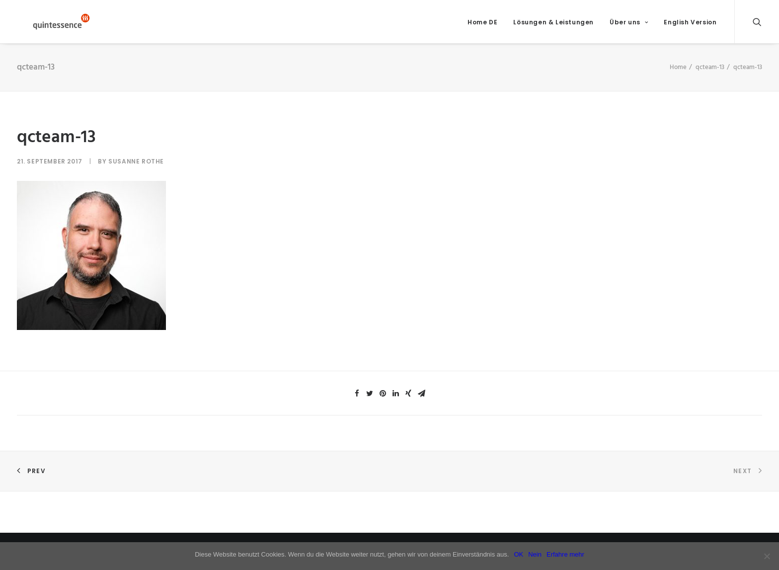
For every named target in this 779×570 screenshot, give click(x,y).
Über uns (629, 25)
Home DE (482, 25)
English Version (690, 25)
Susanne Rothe (136, 167)
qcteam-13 (710, 73)
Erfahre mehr (565, 554)
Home (678, 73)
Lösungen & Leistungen (553, 25)
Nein (535, 554)
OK (518, 554)
